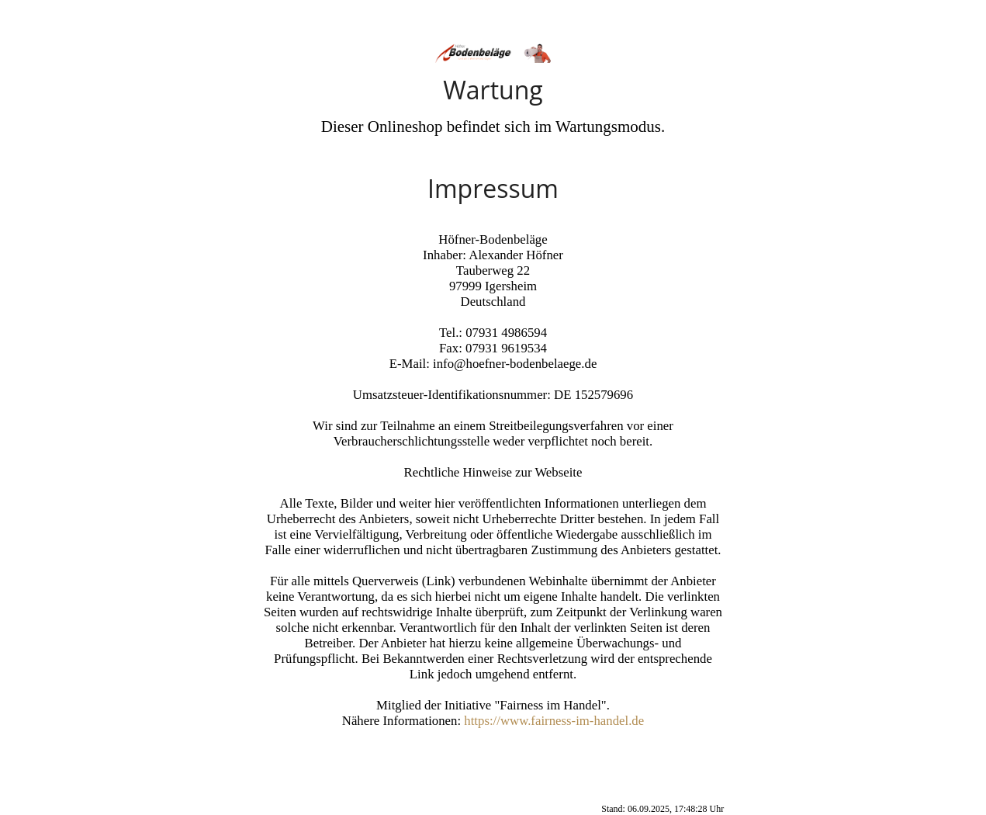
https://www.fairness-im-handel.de (554, 720)
